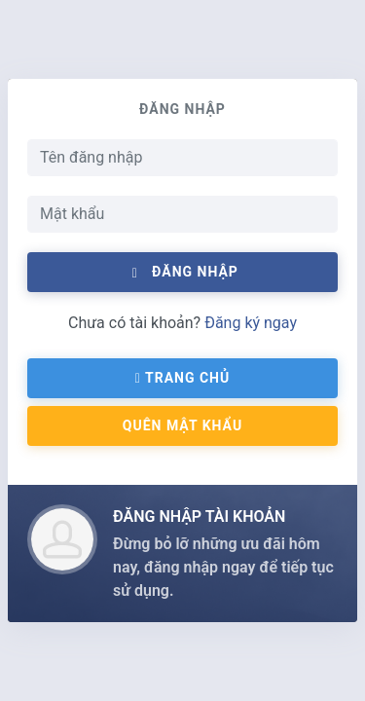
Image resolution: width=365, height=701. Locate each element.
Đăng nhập (182, 272)
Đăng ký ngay (250, 323)
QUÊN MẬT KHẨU (182, 425)
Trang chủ (182, 378)
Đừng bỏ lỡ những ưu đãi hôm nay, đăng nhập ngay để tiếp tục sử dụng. (223, 567)
